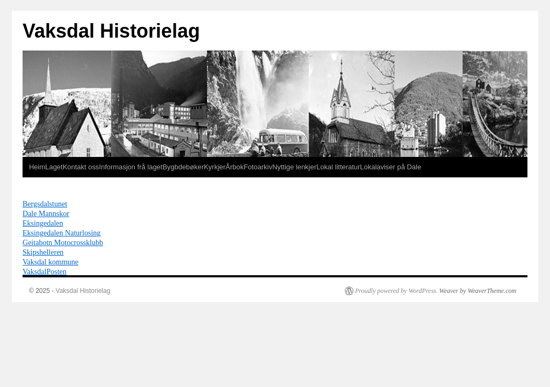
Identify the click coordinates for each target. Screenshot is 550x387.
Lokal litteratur (338, 167)
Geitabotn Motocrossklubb (63, 242)
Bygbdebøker (183, 167)
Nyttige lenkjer (294, 167)
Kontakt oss (81, 167)
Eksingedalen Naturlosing (61, 232)
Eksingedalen (43, 223)
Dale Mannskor (46, 213)
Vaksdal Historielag (111, 31)
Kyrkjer (214, 167)
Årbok (235, 167)
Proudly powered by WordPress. (396, 291)
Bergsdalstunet (45, 203)
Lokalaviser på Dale (390, 167)
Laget (53, 167)
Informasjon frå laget (130, 167)
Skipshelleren (43, 252)
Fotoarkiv (258, 167)
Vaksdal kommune (50, 261)
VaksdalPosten (45, 271)
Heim (37, 167)
